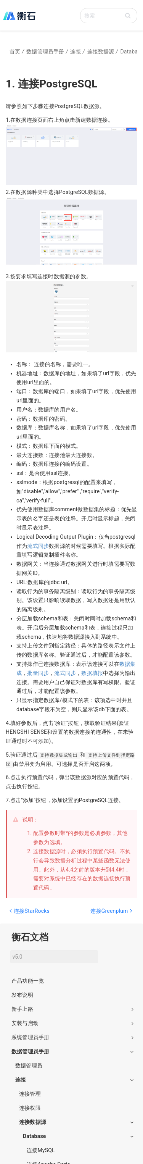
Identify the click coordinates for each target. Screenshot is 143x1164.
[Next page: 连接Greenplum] (104, 914)
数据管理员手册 (72, 1051)
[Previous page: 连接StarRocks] (38, 914)
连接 (74, 1080)
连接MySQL (41, 1150)
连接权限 (30, 1108)
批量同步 (38, 673)
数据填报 (92, 673)
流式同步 (38, 546)
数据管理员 (28, 1065)
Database (78, 1136)
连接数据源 (76, 1122)
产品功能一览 (27, 981)
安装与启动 (72, 1023)
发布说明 (22, 995)
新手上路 (72, 1009)
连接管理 (30, 1094)
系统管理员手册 (72, 1037)
